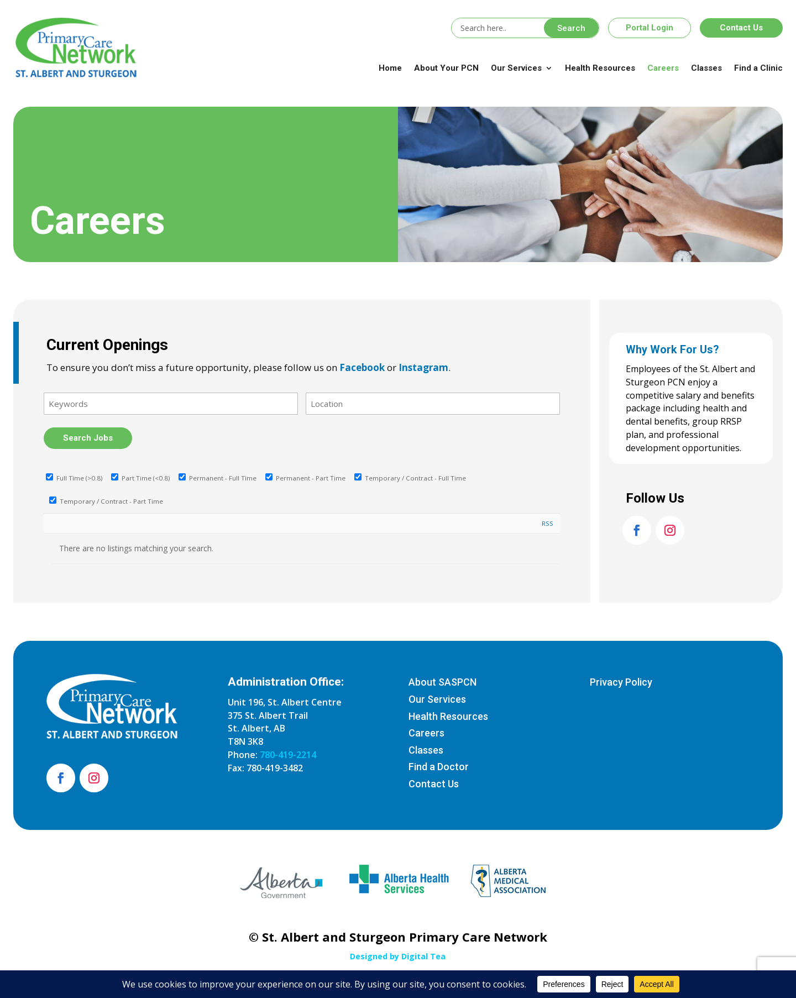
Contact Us (741, 28)
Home (390, 68)
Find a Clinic (758, 68)
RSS (547, 523)
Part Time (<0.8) (140, 478)
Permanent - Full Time (217, 478)
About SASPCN (442, 682)
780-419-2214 (288, 755)
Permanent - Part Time (305, 478)
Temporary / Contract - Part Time (106, 501)
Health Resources (600, 68)
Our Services (516, 68)
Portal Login (649, 28)
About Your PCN (446, 68)
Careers (663, 68)
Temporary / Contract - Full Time (410, 478)
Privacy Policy (621, 682)
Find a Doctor (439, 766)
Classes (706, 68)
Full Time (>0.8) (74, 478)
